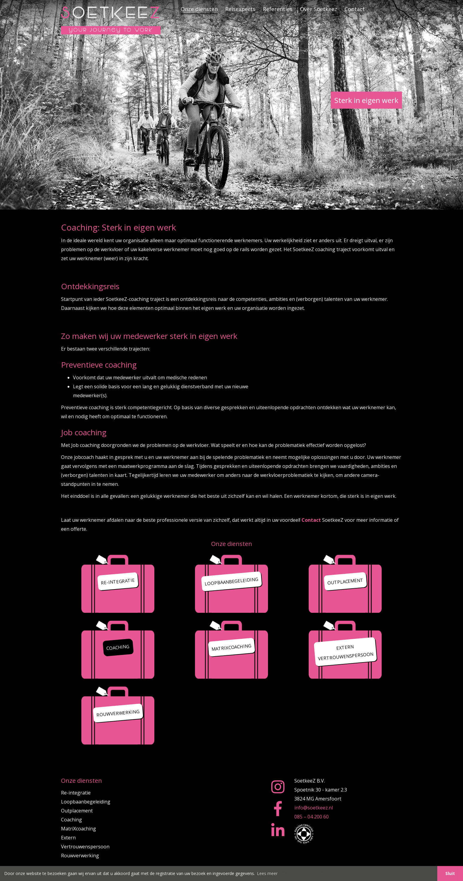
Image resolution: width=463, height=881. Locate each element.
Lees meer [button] (267, 873)
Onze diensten (199, 9)
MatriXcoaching (78, 828)
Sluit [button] (450, 873)
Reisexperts (240, 9)
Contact (355, 9)
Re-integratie (76, 792)
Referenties (278, 9)
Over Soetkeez (318, 9)
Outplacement (77, 810)
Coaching (71, 819)
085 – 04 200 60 (311, 816)
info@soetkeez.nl (313, 807)
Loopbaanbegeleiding (85, 801)
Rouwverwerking (80, 855)
